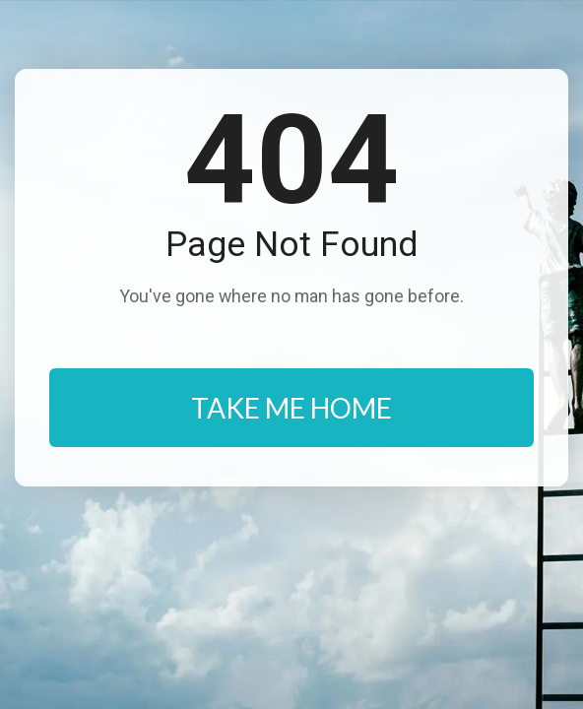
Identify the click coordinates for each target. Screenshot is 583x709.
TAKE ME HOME (291, 407)
